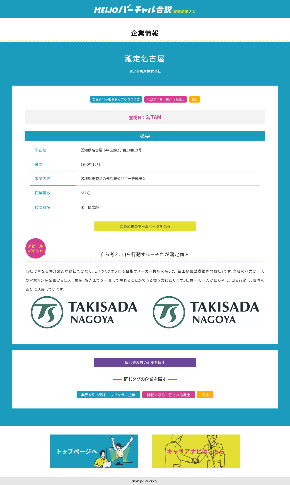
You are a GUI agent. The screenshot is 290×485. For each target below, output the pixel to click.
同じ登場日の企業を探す (145, 363)
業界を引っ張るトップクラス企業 (108, 395)
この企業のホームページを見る (145, 227)
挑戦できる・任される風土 (168, 395)
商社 (205, 395)
